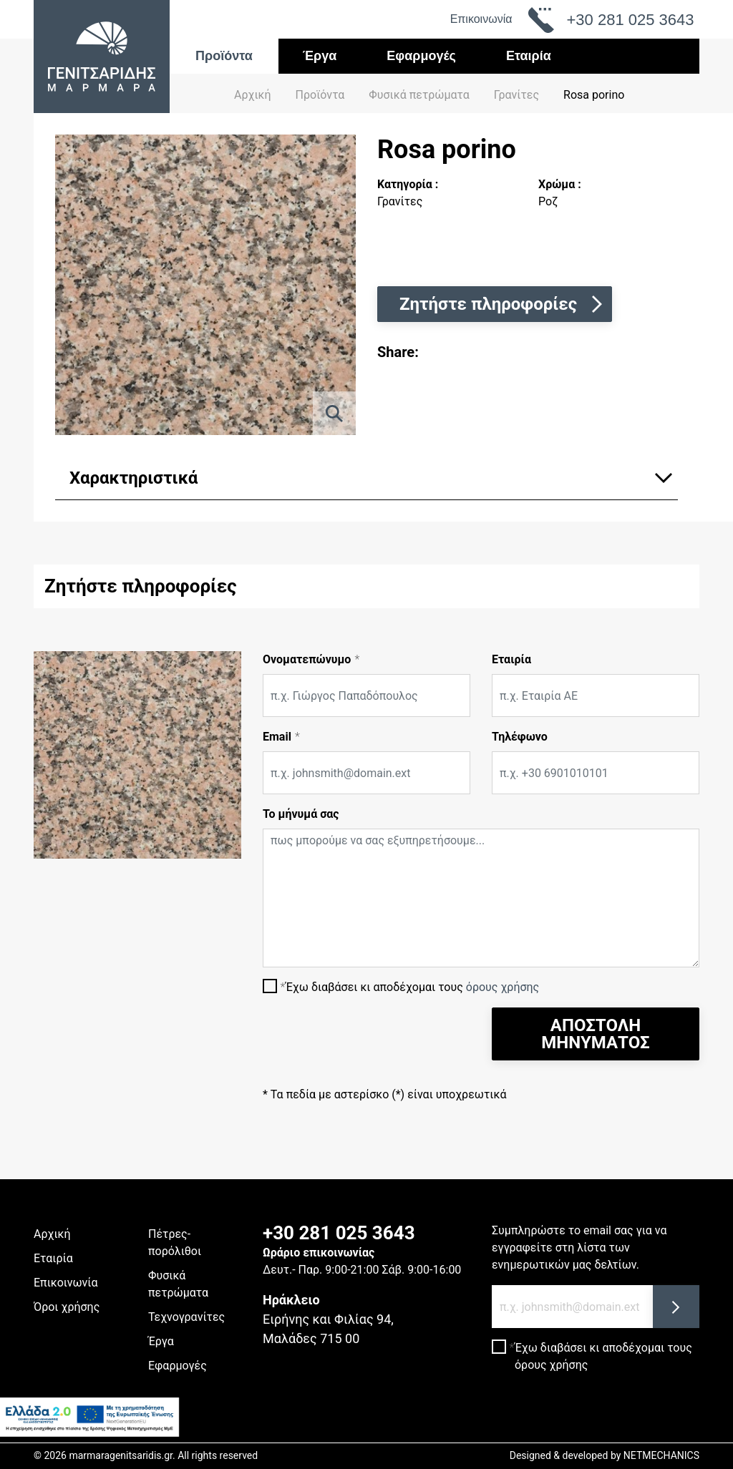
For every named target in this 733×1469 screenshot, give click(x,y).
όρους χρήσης (502, 987)
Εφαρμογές (421, 56)
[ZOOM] (334, 413)
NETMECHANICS (661, 1455)
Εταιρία (528, 56)
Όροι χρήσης (66, 1307)
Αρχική (252, 95)
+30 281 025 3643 (339, 1233)
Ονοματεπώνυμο (307, 659)
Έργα (320, 56)
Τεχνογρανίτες (186, 1317)
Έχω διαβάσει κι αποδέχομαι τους (412, 987)
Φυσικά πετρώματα (178, 1284)
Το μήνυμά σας (301, 814)
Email (277, 736)
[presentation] (371, 1035)
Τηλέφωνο (520, 736)
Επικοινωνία (481, 19)
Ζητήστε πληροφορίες (502, 304)
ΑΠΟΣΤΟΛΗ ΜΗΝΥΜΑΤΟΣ (595, 1034)
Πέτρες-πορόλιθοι (174, 1242)
